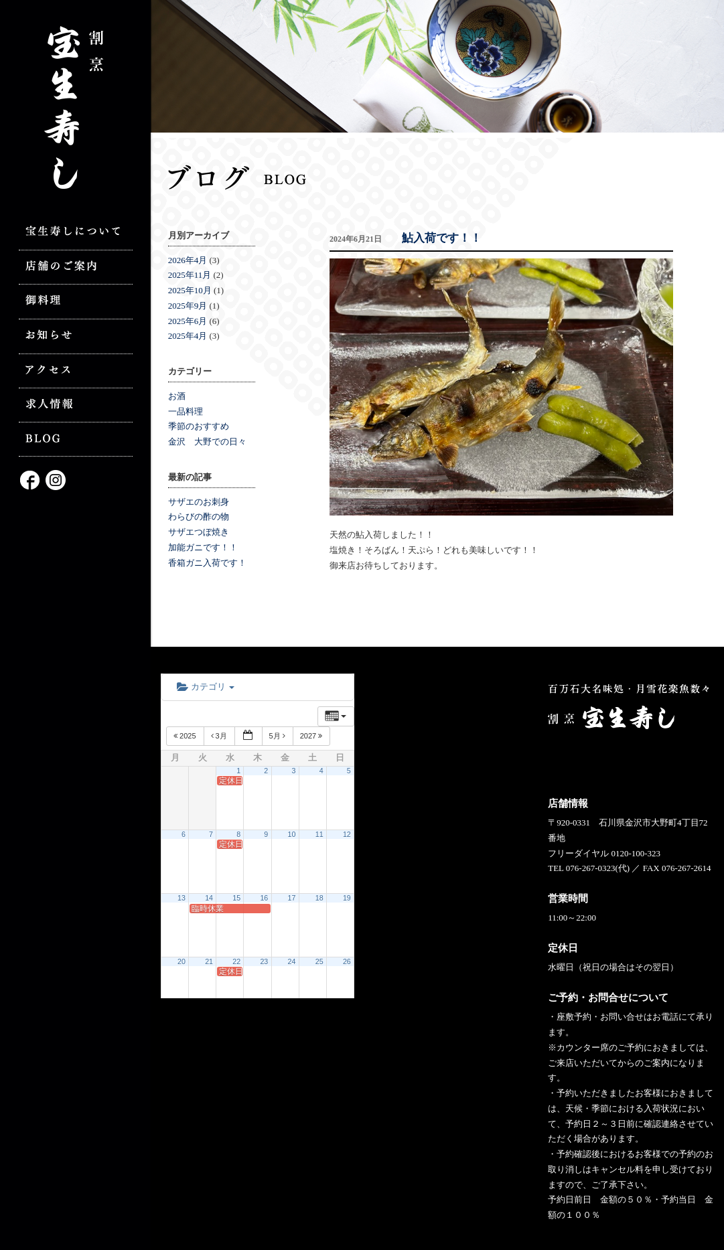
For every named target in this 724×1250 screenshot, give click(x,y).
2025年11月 (190, 275)
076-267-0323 (591, 868)
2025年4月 (188, 336)
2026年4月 (188, 260)
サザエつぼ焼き (198, 532)
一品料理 (185, 411)
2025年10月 (190, 290)
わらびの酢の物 (198, 517)
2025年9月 (188, 306)
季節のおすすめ (198, 426)
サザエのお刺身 (198, 502)
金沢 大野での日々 (207, 442)
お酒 (177, 396)
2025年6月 (188, 321)
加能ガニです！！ (203, 547)
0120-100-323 (635, 853)
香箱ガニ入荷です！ (207, 563)
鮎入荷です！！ (442, 238)
